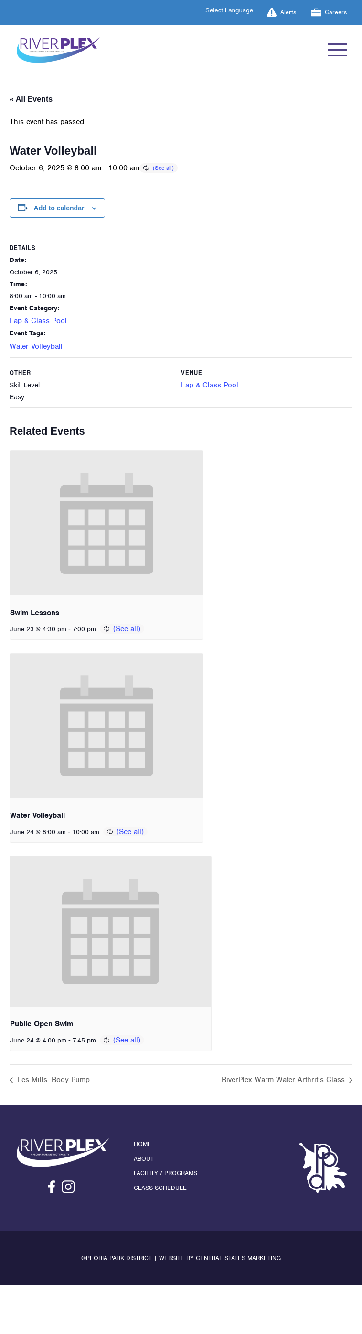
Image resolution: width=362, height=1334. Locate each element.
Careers (329, 12)
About (144, 1159)
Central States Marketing (238, 1258)
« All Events (31, 99)
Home (142, 1144)
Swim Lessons (34, 612)
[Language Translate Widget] (235, 10)
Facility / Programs (165, 1173)
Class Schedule (160, 1188)
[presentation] (106, 523)
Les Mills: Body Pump (52, 1079)
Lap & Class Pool (38, 320)
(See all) (163, 168)
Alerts (281, 12)
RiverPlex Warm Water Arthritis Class (284, 1079)
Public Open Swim (41, 1024)
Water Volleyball (36, 346)
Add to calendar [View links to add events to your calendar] (59, 208)
